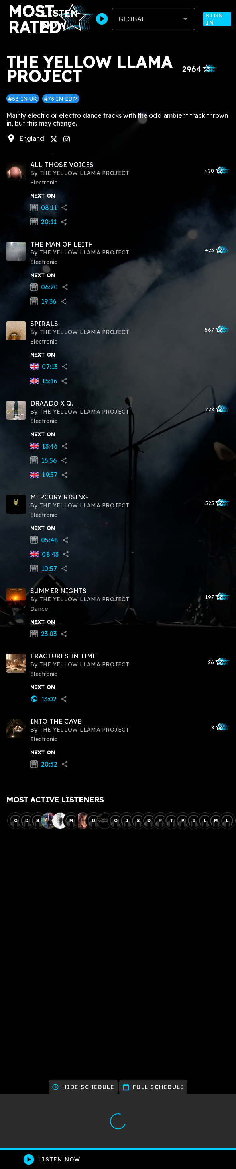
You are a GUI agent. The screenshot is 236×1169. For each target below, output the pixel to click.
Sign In (217, 19)
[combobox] (153, 19)
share (64, 207)
